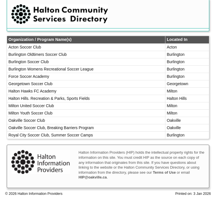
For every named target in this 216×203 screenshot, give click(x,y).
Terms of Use (164, 172)
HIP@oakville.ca (92, 177)
